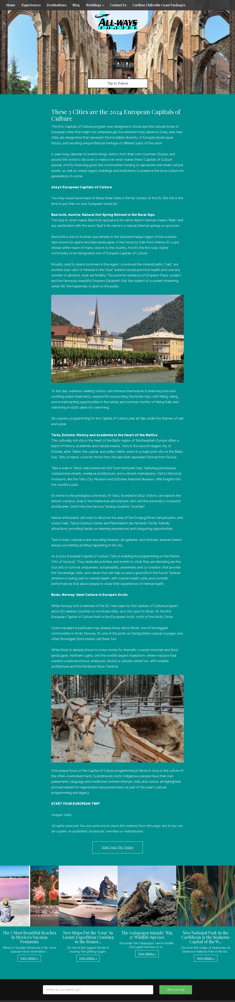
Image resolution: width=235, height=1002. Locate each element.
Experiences (31, 5)
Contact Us (118, 5)
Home (10, 5)
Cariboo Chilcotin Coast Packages (159, 5)
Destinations (56, 5)
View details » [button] (29, 958)
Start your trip (176, 989)
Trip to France (117, 83)
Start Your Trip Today (117, 847)
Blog (76, 5)
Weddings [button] (95, 5)
